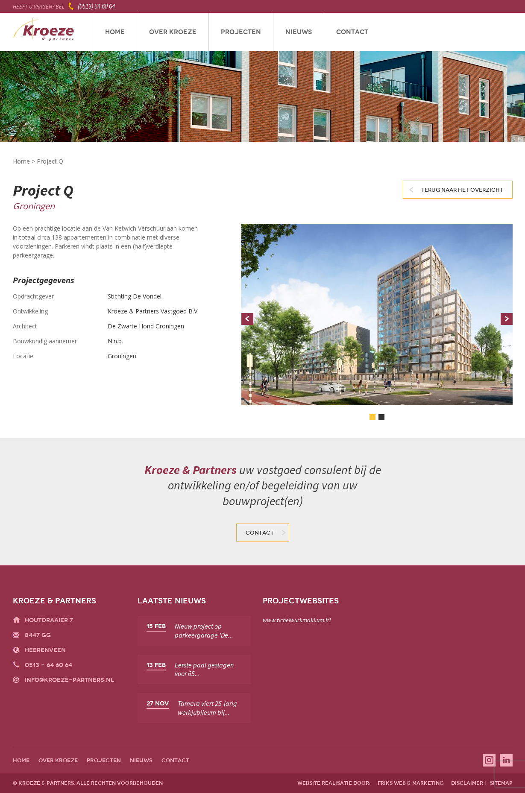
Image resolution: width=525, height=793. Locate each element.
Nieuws (298, 32)
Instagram (489, 760)
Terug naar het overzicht (462, 190)
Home (115, 32)
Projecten (241, 32)
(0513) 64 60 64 (96, 6)
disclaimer (467, 783)
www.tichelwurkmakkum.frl (297, 620)
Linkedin (506, 760)
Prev (247, 319)
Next (507, 319)
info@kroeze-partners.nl (69, 680)
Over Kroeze (173, 32)
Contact (352, 32)
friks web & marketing (411, 783)
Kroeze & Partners (44, 32)
